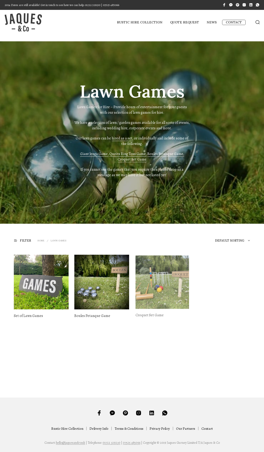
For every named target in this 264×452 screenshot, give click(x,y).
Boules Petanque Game (93, 314)
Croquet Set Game (132, 159)
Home (41, 240)
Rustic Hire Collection (139, 22)
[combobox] (222, 240)
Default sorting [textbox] (229, 241)
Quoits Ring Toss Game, (128, 153)
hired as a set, (122, 138)
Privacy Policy (160, 428)
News (212, 22)
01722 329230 (111, 443)
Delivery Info (99, 428)
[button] (25, 240)
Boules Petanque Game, (165, 153)
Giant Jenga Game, (94, 153)
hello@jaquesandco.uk (70, 443)
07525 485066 (131, 443)
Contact (234, 22)
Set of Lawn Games (28, 315)
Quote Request (184, 22)
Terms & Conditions (129, 428)
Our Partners (185, 428)
